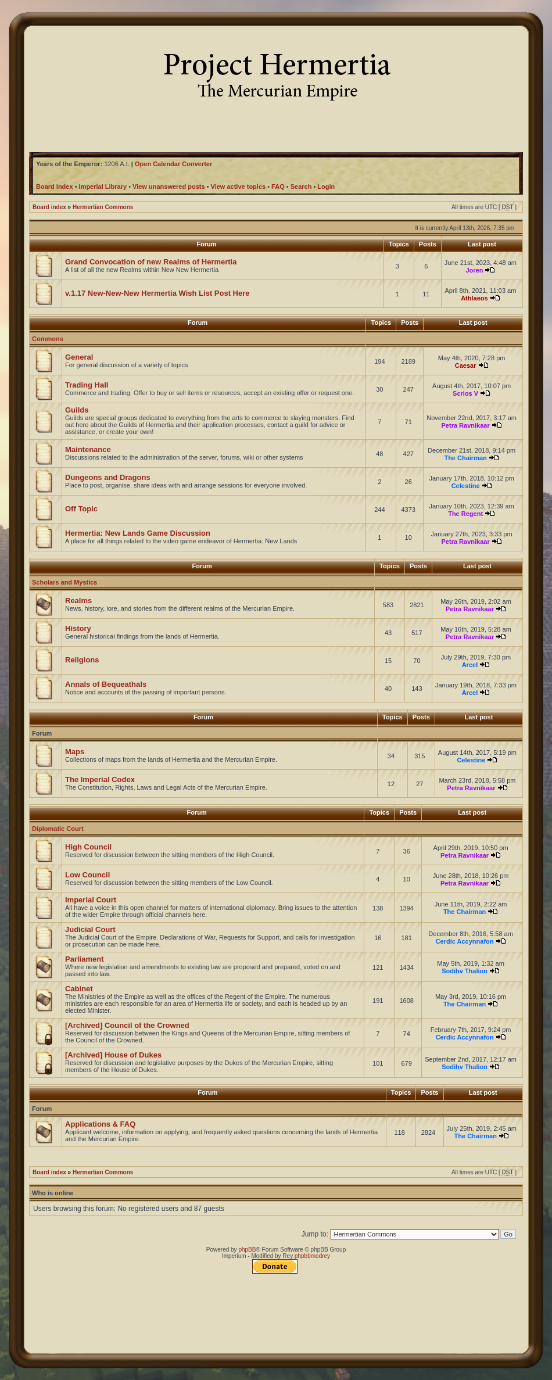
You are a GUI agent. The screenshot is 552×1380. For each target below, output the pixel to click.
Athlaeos (474, 298)
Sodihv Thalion (465, 970)
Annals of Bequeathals (105, 684)
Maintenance (88, 449)
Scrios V (465, 393)
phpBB (247, 1249)
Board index (49, 207)
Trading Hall (86, 385)
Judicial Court (90, 929)
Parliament (84, 959)
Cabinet (79, 988)
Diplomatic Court (58, 828)
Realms (78, 600)
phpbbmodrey (312, 1256)
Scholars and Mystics (65, 582)
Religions (82, 659)
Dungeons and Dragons (107, 477)
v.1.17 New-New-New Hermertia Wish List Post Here (157, 293)
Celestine (465, 485)
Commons (47, 338)
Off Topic (81, 508)
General (79, 357)
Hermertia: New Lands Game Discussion (137, 533)
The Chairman (465, 457)
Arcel (470, 664)
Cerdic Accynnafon (465, 941)
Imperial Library (103, 186)
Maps (74, 751)
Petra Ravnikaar (466, 425)
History (78, 628)
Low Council (87, 874)
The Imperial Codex (100, 779)
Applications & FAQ (100, 1124)
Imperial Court (90, 899)
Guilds (76, 410)
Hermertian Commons (103, 207)
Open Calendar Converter (173, 163)
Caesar (465, 365)
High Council (88, 847)
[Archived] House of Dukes (113, 1055)
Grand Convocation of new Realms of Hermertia (150, 261)
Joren (474, 270)
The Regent (465, 513)
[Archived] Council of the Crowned (127, 1025)
